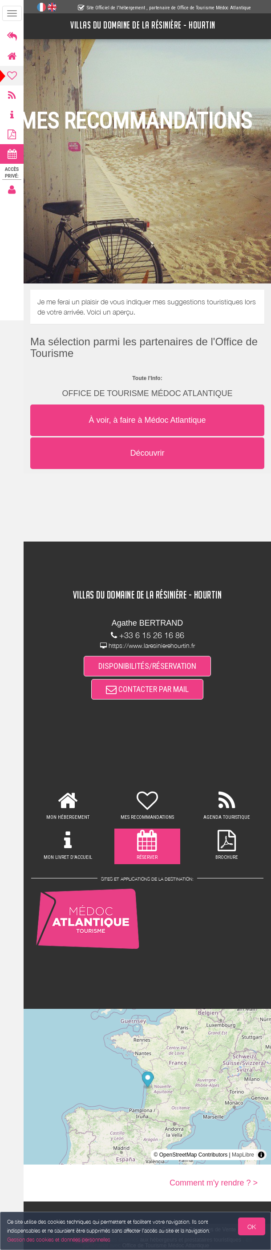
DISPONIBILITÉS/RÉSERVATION (147, 666)
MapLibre (243, 1155)
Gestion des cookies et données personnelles (58, 1239)
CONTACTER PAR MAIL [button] (147, 689)
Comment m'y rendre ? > (214, 1182)
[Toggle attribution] (261, 1154)
